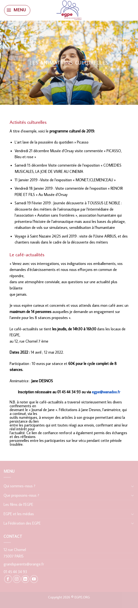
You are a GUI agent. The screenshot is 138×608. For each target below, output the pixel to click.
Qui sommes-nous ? (19, 485)
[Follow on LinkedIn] (25, 579)
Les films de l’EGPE (18, 504)
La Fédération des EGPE (22, 523)
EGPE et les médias (19, 513)
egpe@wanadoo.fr (106, 391)
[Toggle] (132, 486)
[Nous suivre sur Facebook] (8, 579)
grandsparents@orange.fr (24, 564)
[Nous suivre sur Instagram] (17, 579)
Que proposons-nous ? (21, 495)
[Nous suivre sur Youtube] (34, 579)
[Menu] (17, 10)
